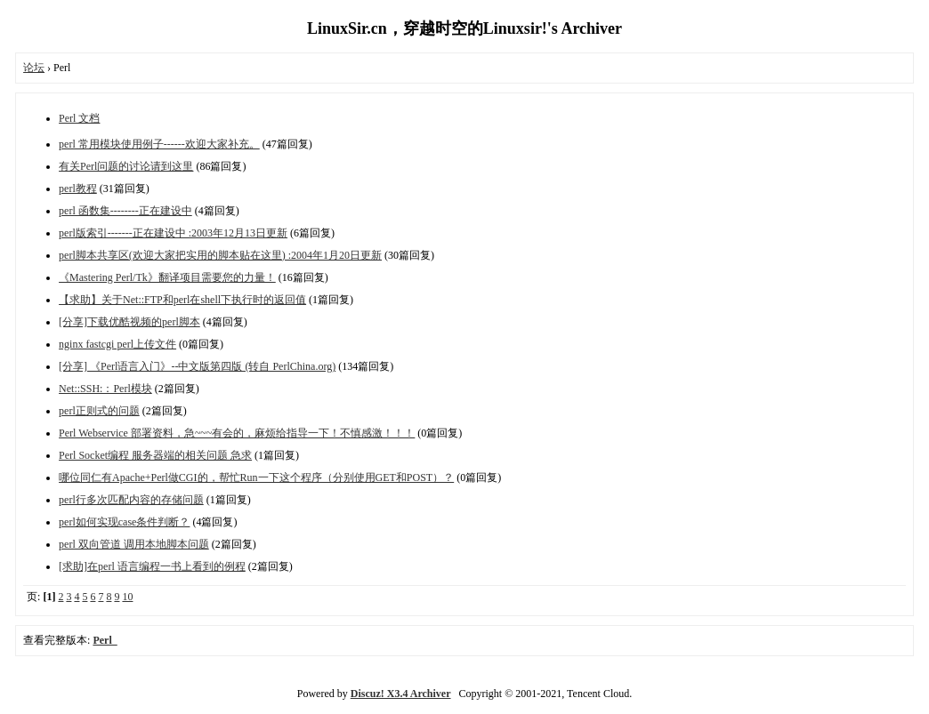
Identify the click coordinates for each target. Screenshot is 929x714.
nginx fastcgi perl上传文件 (117, 344)
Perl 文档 (79, 118)
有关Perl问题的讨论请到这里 (126, 166)
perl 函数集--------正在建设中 (125, 211)
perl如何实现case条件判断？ (124, 522)
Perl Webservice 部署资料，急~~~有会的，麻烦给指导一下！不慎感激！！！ (237, 433)
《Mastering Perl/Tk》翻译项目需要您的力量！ (167, 277)
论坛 (33, 67)
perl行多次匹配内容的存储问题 (131, 499)
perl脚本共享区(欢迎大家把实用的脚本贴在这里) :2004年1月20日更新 (220, 255)
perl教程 (78, 188)
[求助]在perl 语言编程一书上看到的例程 (152, 566)
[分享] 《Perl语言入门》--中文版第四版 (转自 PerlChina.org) (197, 366)
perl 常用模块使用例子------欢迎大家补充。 (159, 144)
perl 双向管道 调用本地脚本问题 (134, 544)
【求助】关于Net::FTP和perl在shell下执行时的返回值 (182, 299)
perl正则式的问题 (99, 411)
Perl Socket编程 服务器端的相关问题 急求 (155, 455)
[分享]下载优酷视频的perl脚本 (129, 322)
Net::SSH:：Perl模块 (105, 388)
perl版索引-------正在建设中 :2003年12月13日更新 (173, 233)
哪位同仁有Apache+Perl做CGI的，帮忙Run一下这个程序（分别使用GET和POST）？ (256, 477)
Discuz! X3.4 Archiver (401, 693)
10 (127, 596)
